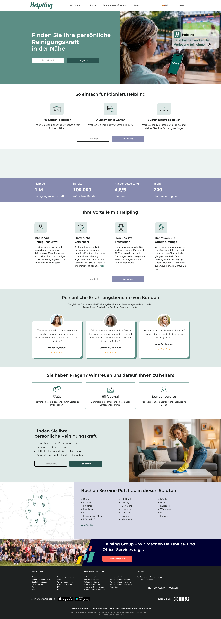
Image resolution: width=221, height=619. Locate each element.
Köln (85, 512)
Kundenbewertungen (39, 582)
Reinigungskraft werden (115, 5)
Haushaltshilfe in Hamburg (94, 589)
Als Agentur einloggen (145, 579)
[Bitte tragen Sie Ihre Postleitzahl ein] (48, 60)
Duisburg (165, 505)
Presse (34, 577)
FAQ (59, 587)
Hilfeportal (110, 397)
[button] (167, 5)
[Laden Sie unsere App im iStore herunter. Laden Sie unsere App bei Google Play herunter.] (82, 599)
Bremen (126, 516)
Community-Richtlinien (66, 577)
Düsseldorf (89, 519)
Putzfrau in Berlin (90, 577)
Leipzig (125, 502)
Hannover (127, 509)
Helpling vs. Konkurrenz (41, 579)
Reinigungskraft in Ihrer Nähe (121, 584)
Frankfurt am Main (92, 516)
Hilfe (59, 589)
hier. (102, 265)
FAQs (57, 397)
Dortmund (127, 505)
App (33, 589)
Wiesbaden (166, 509)
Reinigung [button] (75, 5)
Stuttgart (126, 499)
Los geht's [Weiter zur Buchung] (83, 60)
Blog (136, 5)
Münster (164, 516)
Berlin (86, 499)
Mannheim (127, 519)
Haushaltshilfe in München (94, 587)
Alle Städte (87, 525)
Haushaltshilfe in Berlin (93, 584)
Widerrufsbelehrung (65, 582)
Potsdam (87, 502)
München (88, 505)
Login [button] (181, 5)
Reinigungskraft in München (120, 579)
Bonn (163, 502)
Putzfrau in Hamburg (92, 579)
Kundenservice (164, 397)
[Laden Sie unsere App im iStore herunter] (65, 599)
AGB (59, 579)
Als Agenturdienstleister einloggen (150, 577)
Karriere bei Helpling (39, 584)
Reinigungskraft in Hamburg (120, 582)
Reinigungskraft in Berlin (119, 577)
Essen (163, 512)
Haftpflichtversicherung (66, 584)
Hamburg (88, 509)
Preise (93, 5)
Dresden (126, 512)
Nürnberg (165, 499)
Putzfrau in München (92, 582)
